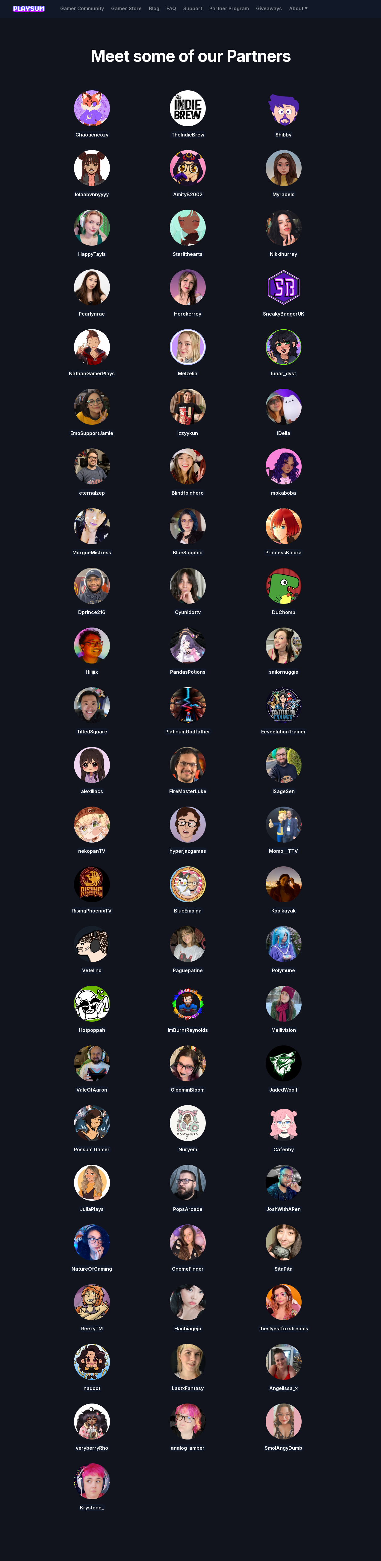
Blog (154, 8)
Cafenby (283, 1149)
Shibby (283, 135)
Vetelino (92, 970)
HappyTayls (92, 254)
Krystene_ (92, 1508)
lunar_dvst (283, 373)
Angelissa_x (283, 1388)
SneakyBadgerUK (283, 314)
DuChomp (283, 612)
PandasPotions (187, 672)
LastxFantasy (188, 1388)
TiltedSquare (92, 732)
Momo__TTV (283, 851)
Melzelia (187, 373)
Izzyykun (187, 433)
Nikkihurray (283, 254)
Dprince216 (91, 612)
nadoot (92, 1388)
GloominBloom (188, 1090)
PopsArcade (187, 1209)
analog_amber (188, 1448)
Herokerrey (187, 314)
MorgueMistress (91, 553)
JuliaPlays (92, 1209)
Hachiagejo (187, 1329)
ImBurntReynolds (188, 1030)
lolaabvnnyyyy (92, 194)
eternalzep (92, 493)
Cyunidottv (188, 612)
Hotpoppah (92, 1030)
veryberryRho (92, 1448)
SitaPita (284, 1269)
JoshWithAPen (283, 1209)
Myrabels (283, 194)
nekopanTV (91, 851)
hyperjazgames (188, 851)
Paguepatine (188, 970)
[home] (28, 9)
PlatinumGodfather (187, 732)
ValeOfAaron (91, 1090)
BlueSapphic (187, 553)
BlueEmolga (188, 911)
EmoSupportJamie (91, 433)
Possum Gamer (92, 1149)
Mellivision (283, 1030)
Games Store (126, 8)
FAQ (171, 8)
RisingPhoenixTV (92, 911)
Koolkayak (283, 911)
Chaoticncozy (91, 135)
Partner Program (229, 8)
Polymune (283, 970)
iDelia (283, 433)
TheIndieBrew (187, 135)
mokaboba (283, 493)
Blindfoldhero (188, 493)
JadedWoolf (283, 1090)
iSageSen (284, 791)
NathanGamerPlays (92, 373)
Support (192, 8)
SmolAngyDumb (283, 1448)
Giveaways (269, 8)
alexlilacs (92, 791)
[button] (298, 8)
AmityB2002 (187, 194)
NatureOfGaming (92, 1269)
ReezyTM (92, 1329)
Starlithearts (187, 254)
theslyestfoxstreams (283, 1329)
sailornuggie (283, 672)
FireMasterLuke (187, 791)
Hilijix (92, 672)
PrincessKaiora (283, 553)
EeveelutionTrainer (283, 732)
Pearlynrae (92, 314)
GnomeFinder (188, 1269)
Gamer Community (82, 8)
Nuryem (188, 1149)
